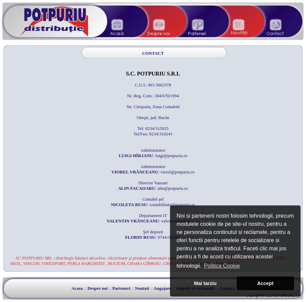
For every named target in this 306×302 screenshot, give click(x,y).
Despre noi (97, 288)
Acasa (77, 288)
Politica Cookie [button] (222, 266)
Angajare (162, 288)
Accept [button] (265, 283)
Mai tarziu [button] (205, 283)
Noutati (142, 288)
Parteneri (121, 288)
